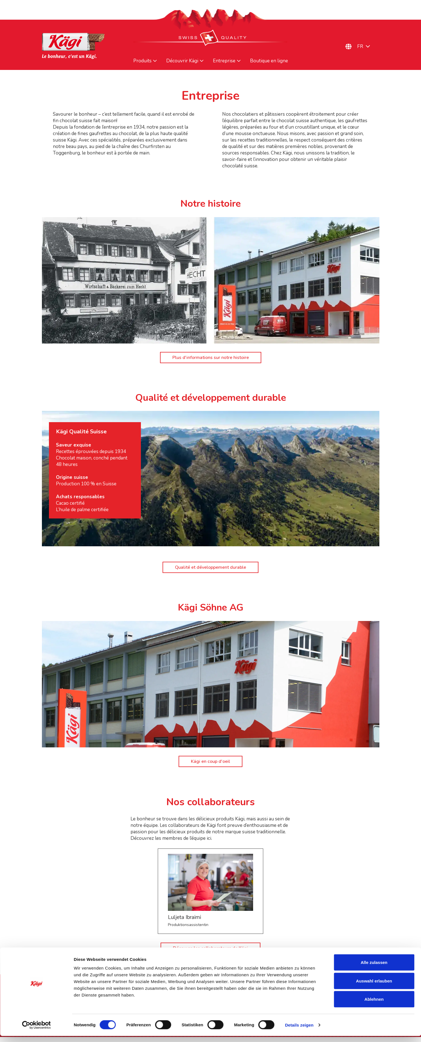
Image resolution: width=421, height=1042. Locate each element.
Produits (142, 60)
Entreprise (224, 60)
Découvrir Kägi (182, 60)
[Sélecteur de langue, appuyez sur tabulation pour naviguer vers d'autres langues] (366, 46)
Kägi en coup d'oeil (210, 765)
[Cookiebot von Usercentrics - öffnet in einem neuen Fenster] (36, 1031)
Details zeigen (299, 1031)
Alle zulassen (374, 968)
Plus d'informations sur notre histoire (210, 359)
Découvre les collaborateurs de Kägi (210, 953)
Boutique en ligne (269, 60)
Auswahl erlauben (374, 986)
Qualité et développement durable (210, 569)
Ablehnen (374, 1005)
